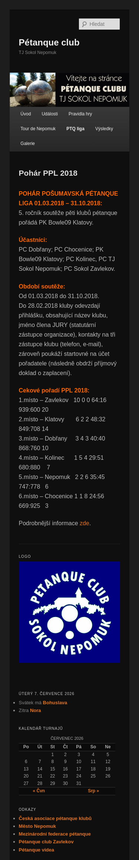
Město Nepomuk (37, 826)
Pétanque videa (36, 850)
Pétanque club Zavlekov (46, 841)
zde (84, 523)
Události (49, 114)
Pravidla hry (80, 114)
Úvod (25, 114)
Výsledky (104, 128)
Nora (35, 710)
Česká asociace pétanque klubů (55, 818)
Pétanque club (49, 42)
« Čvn (39, 790)
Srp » (93, 790)
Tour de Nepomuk (38, 128)
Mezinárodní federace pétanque (55, 834)
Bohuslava (55, 702)
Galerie (27, 143)
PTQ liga (75, 128)
